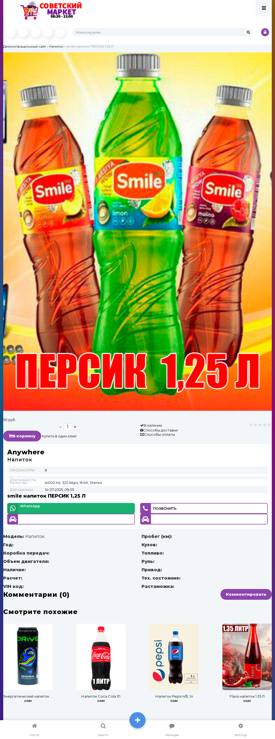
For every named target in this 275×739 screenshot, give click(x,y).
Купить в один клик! (59, 436)
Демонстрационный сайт (24, 46)
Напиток (56, 46)
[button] (267, 57)
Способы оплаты (159, 434)
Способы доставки (160, 430)
